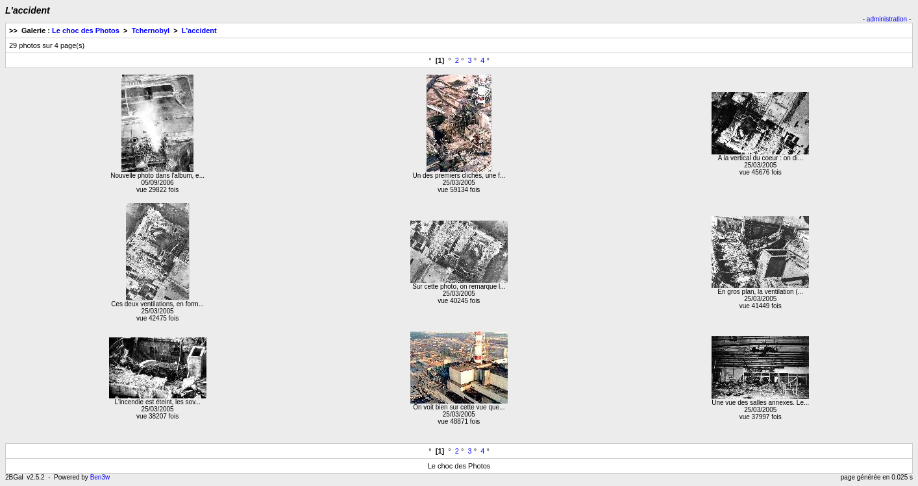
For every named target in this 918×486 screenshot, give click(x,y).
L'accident (199, 30)
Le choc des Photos (85, 30)
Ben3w (100, 477)
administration (887, 19)
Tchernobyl (150, 30)
